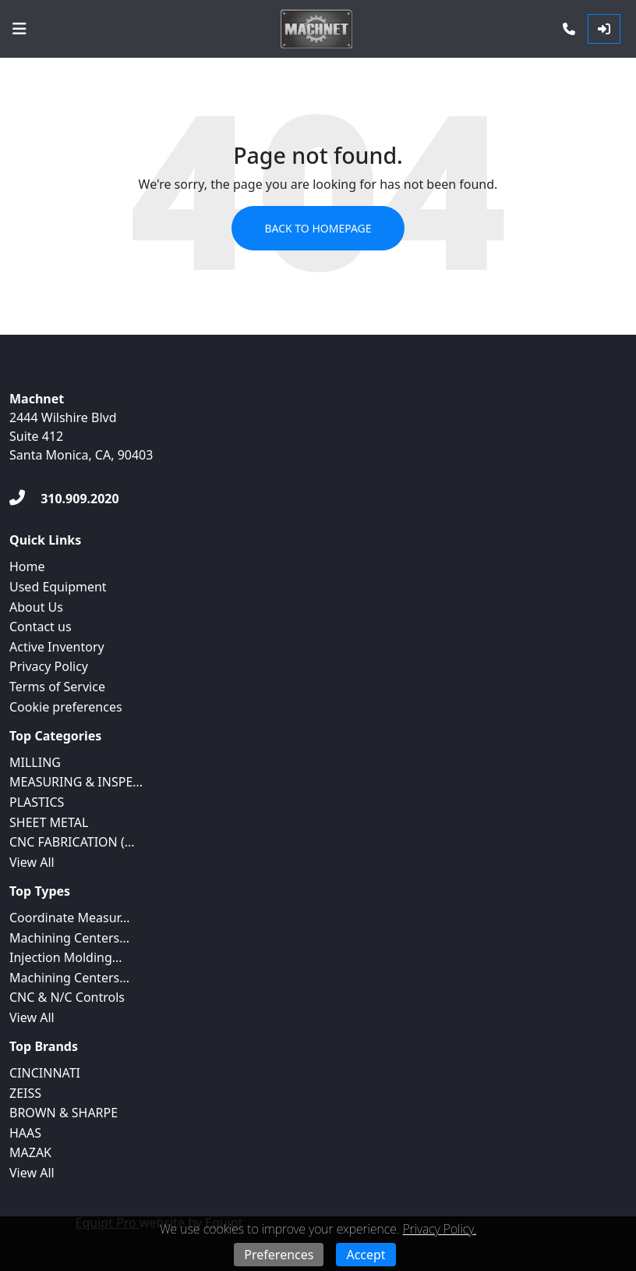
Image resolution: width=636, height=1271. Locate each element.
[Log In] (604, 29)
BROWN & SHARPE (63, 1112)
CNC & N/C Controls (67, 997)
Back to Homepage (317, 228)
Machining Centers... (69, 937)
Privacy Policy (48, 666)
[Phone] (569, 29)
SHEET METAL (48, 822)
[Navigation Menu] (19, 29)
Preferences (278, 1254)
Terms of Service (57, 686)
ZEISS (25, 1093)
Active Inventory (56, 646)
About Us (36, 607)
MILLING (35, 762)
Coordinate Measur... (69, 917)
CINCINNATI (44, 1072)
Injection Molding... (65, 957)
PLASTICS (36, 802)
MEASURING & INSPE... (76, 781)
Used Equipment (58, 586)
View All (32, 862)
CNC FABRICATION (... (72, 841)
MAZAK (30, 1152)
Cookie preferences (65, 706)
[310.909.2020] (64, 498)
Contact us (40, 626)
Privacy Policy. (439, 1228)
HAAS (25, 1132)
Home (27, 566)
